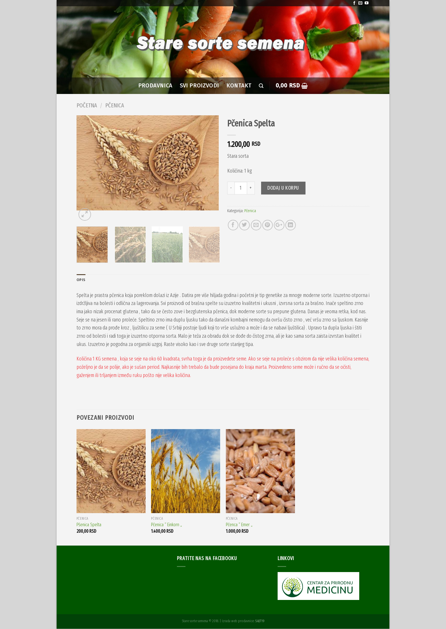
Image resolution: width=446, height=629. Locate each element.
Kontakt (239, 85)
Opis (81, 280)
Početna (87, 105)
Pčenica (114, 105)
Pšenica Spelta (89, 525)
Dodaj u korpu (283, 188)
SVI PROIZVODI (199, 85)
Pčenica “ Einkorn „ (166, 525)
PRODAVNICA (155, 85)
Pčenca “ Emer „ (239, 525)
